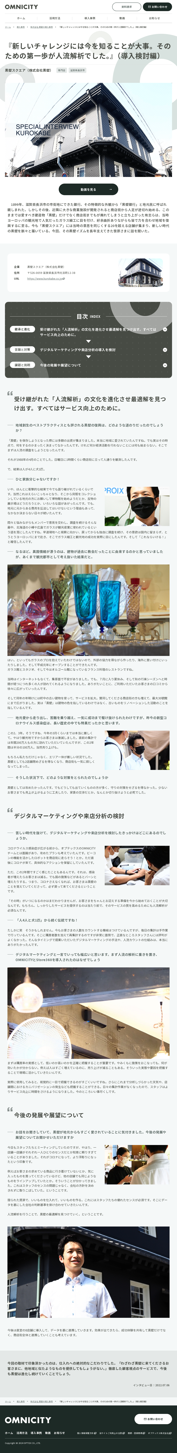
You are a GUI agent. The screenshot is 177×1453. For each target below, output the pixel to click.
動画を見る (96, 189)
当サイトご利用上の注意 (112, 1433)
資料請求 (127, 6)
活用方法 (22, 1433)
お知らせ (59, 1433)
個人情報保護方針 (87, 1433)
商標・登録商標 (137, 1433)
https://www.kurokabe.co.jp (46, 278)
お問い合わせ (157, 7)
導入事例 (36, 1433)
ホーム (9, 1433)
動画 (48, 1433)
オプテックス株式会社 (160, 1433)
